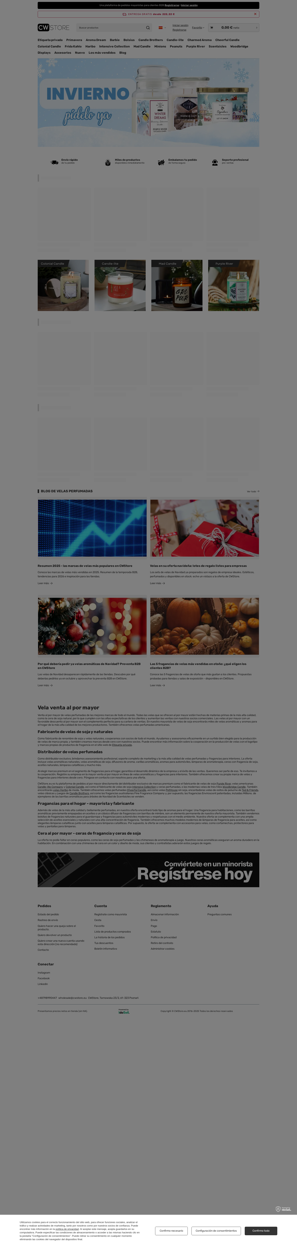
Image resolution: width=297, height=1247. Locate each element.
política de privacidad (67, 1229)
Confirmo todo (261, 1230)
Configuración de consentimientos (216, 1230)
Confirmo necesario (171, 1230)
